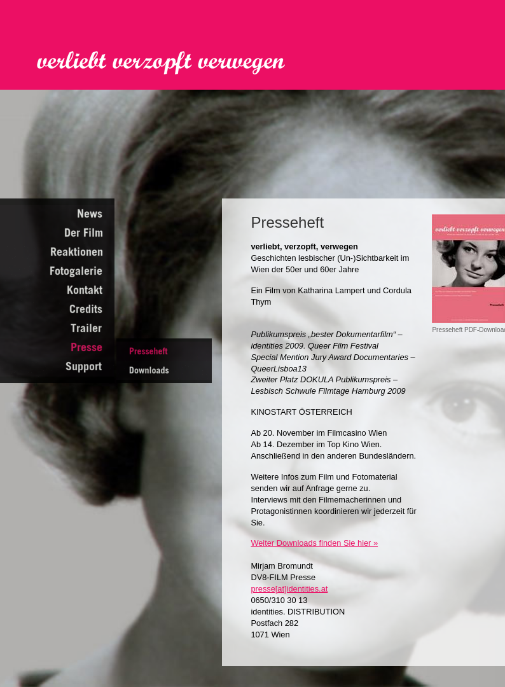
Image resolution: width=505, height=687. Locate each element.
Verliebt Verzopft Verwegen (170, 63)
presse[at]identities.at (289, 588)
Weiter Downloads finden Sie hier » (314, 543)
